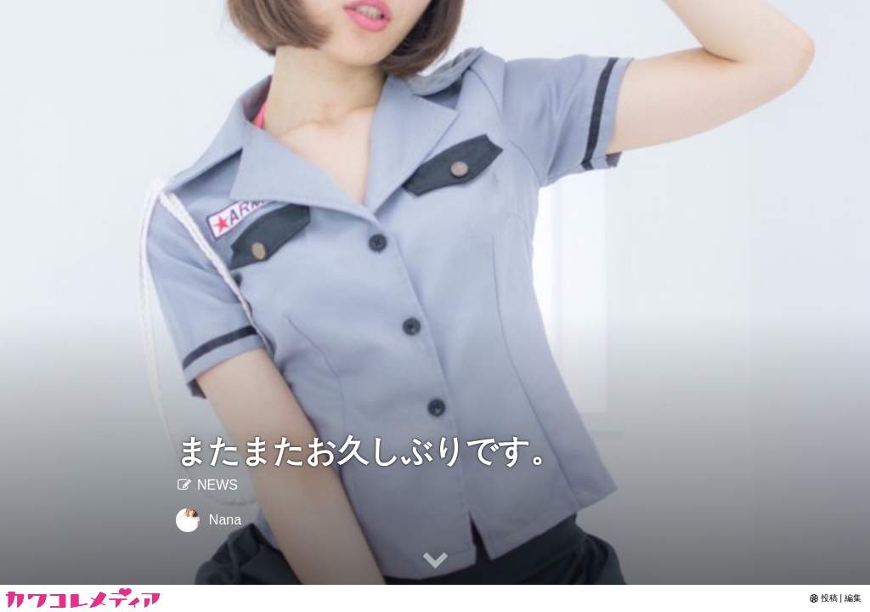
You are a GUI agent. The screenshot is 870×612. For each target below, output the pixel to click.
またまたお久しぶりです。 (369, 451)
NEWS (207, 485)
